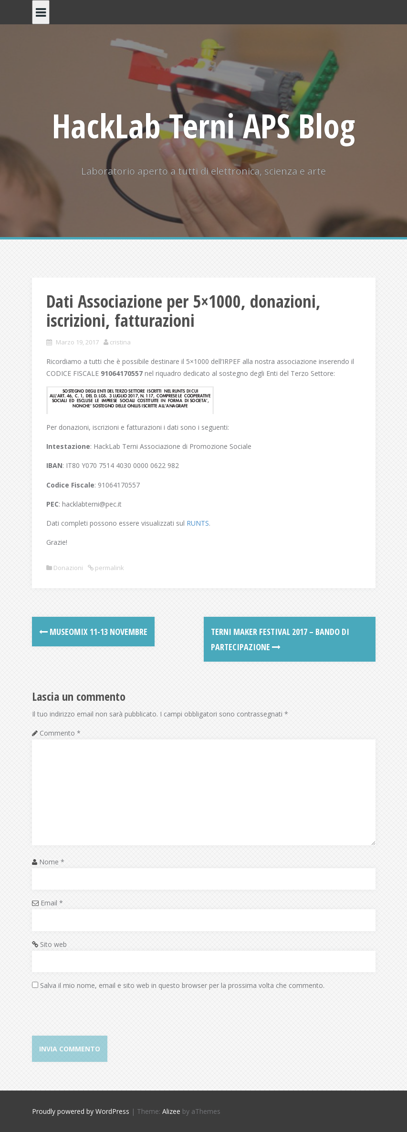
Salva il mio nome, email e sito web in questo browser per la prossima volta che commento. (182, 985)
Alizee (171, 1111)
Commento (60, 732)
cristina (120, 342)
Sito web (53, 944)
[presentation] (104, 1017)
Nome (51, 861)
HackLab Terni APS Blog (203, 125)
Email (52, 902)
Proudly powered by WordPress (80, 1111)
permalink (109, 567)
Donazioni (68, 567)
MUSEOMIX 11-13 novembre (93, 631)
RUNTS (198, 523)
